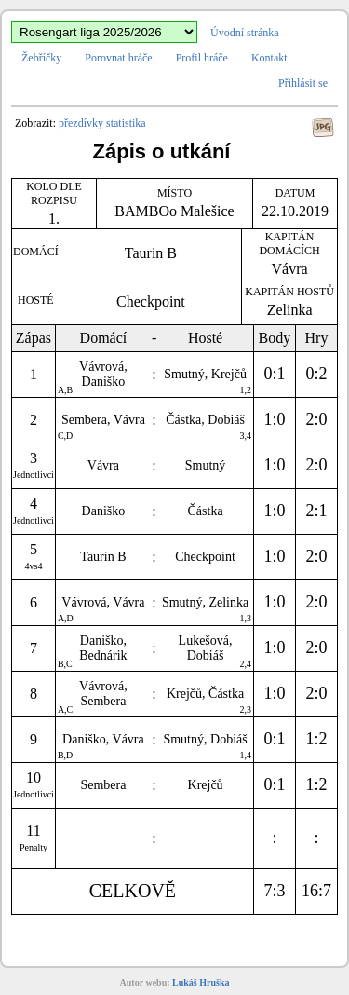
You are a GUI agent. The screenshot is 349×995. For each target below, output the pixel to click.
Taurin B (151, 253)
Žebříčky (41, 57)
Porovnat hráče (118, 57)
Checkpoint (150, 301)
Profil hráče (202, 57)
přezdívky (81, 122)
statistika (126, 122)
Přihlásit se (303, 82)
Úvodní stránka (244, 32)
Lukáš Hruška (200, 982)
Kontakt (269, 57)
